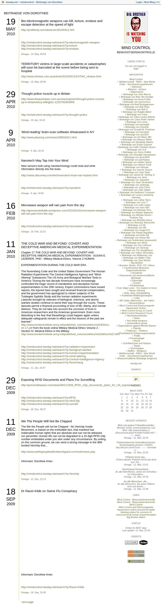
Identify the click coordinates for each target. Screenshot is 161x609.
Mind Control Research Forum (137, 313)
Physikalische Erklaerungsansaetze (137, 333)
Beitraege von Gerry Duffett (137, 152)
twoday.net (12, 2)
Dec (11, 387)
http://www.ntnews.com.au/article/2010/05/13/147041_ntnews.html (61, 76)
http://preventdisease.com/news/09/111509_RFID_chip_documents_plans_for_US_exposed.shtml (80, 385)
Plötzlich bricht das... (136, 457)
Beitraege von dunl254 (137, 134)
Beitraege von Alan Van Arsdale (137, 97)
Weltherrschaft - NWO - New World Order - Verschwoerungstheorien (137, 83)
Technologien (137, 348)
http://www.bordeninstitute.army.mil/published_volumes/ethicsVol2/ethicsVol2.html (70, 334)
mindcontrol (27, 2)
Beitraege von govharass (137, 159)
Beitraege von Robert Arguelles (137, 232)
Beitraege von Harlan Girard (137, 162)
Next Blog (149, 2)
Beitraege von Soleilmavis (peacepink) (137, 240)
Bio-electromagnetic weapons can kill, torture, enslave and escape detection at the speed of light (62, 22)
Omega (25, 54)
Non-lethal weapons (137, 320)
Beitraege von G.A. (137, 149)
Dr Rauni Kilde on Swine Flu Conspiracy (49, 491)
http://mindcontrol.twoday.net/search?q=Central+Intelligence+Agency (62, 359)
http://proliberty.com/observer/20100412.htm (47, 29)
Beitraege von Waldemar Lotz (137, 255)
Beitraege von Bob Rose (137, 107)
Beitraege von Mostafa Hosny (137, 220)
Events (137, 283)
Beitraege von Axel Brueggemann (137, 104)
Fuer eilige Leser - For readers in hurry (137, 288)
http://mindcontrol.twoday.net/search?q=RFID (48, 397)
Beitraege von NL (137, 225)
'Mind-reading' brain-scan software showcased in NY (57, 132)
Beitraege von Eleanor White (137, 139)
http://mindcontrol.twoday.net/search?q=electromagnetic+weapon (60, 42)
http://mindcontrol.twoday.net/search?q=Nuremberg (52, 362)
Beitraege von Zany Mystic (137, 260)
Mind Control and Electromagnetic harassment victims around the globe (136, 508)
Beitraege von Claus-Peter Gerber (137, 119)
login (136, 68)
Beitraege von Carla (137, 114)
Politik (137, 335)
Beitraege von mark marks (137, 205)
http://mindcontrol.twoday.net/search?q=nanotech (50, 187)
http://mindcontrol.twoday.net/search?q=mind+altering (53, 356)
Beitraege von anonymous (137, 102)
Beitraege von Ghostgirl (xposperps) (137, 154)
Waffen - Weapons (137, 351)
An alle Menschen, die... (136, 481)
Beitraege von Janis (137, 177)
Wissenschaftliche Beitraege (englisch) (137, 358)
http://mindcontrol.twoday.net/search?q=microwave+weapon (57, 226)
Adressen (137, 87)
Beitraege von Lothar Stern (137, 200)
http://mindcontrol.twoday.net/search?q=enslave (50, 48)
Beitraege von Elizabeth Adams (137, 142)
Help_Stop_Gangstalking (137, 293)
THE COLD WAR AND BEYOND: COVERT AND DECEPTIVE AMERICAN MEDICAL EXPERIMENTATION (61, 245)
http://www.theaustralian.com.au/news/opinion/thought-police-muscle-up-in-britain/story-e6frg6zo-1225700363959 (63, 100)
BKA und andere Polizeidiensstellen (136, 425)
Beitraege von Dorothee (49, 2)
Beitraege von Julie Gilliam (137, 190)
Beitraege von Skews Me (137, 237)
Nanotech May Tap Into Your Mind (44, 160)
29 (11, 94)
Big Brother (137, 263)
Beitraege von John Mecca (137, 94)
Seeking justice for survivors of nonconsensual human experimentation (136, 513)
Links (137, 298)
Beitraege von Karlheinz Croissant (137, 192)
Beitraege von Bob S (137, 109)
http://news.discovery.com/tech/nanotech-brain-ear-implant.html (59, 175)
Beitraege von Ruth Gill (137, 235)
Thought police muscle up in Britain (45, 93)
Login (139, 2)
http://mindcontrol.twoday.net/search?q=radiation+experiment (58, 346)
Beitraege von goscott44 (137, 157)
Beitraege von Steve (137, 242)
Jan (10, 251)
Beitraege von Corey (137, 122)
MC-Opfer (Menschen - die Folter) (137, 300)
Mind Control (136, 48)
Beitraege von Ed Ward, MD (137, 137)
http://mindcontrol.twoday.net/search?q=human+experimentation (60, 353)
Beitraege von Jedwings (137, 185)
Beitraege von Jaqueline (137, 180)
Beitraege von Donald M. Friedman (137, 129)
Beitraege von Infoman (137, 167)
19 (11, 21)
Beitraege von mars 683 (137, 207)
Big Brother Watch (136, 517)
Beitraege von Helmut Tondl (137, 164)
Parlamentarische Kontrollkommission (136, 442)
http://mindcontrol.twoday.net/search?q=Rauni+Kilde (52, 587)
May (11, 29)
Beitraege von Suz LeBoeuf (137, 245)
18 (11, 491)
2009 (10, 393)
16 (11, 205)
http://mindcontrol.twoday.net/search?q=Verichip (50, 473)
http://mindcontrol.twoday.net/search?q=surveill (49, 404)
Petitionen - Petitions (137, 330)
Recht (137, 340)
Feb (10, 213)
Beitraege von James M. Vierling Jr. (137, 175)
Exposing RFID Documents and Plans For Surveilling (58, 379)
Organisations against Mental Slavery (137, 325)
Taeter (137, 346)
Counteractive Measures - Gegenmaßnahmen (137, 269)
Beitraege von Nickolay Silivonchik (137, 222)
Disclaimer (137, 273)
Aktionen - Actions (137, 89)
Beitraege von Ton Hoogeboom (137, 250)
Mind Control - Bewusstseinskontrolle (136, 499)
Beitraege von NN (137, 227)
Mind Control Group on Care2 (137, 310)
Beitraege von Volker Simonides (137, 252)
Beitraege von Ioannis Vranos (137, 169)
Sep (10, 499)
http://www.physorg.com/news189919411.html (49, 137)
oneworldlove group (137, 323)
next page (28, 602)
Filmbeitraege (137, 285)
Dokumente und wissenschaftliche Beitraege (137, 276)
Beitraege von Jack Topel (137, 172)
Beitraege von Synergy (137, 247)
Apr (11, 101)
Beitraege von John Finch (137, 187)
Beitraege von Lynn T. (137, 202)
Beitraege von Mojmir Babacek (137, 212)
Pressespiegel (137, 338)
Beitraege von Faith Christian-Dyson (137, 147)
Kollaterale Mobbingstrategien (137, 295)
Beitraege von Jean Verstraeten (137, 182)
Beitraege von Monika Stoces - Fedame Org (137, 216)
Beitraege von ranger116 (137, 230)
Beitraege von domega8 (137, 124)
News (137, 318)
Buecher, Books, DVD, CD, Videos (137, 265)
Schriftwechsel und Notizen (137, 343)
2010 (10, 34)
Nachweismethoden (137, 315)
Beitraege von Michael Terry (137, 210)
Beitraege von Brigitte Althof (137, 112)
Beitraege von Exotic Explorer (137, 144)
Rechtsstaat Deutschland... (136, 469)
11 (11, 244)
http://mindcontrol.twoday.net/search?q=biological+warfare (56, 349)
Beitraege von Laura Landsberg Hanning (137, 196)
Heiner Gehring (137, 290)
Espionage (137, 280)
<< (157, 2)
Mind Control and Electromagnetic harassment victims (137, 306)
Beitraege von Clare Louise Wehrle (137, 117)
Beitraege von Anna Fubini (137, 99)
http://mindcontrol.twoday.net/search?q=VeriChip (50, 400)
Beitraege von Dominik (137, 127)
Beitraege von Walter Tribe (137, 258)
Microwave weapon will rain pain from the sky (52, 205)
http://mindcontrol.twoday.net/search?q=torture (49, 45)
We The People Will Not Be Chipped (46, 421)
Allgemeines (137, 92)
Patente (137, 328)
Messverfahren (137, 303)
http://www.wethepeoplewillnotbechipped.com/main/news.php (58, 451)
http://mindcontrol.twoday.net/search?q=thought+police (54, 114)
